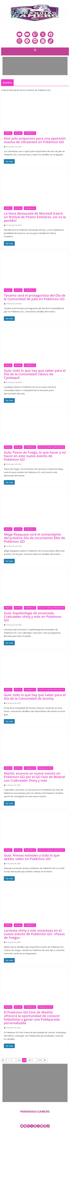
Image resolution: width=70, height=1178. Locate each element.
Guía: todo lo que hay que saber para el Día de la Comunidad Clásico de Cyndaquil (35, 374)
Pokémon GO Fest (45, 768)
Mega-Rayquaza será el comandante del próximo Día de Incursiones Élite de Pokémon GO (34, 538)
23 (19, 1060)
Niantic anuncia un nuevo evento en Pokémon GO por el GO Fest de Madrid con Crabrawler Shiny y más (34, 777)
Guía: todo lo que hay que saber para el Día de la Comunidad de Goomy (35, 697)
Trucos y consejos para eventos (51, 447)
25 (30, 1060)
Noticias (18, 133)
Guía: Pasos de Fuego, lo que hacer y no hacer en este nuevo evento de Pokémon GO (35, 456)
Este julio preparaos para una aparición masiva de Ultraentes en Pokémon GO (35, 140)
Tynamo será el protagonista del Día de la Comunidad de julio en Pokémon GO (34, 297)
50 (40, 1060)
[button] (35, 50)
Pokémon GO (30, 133)
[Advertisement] (34, 66)
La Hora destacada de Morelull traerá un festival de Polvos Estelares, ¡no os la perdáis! (35, 217)
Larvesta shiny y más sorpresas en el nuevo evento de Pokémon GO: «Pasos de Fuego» (34, 934)
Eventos (8, 133)
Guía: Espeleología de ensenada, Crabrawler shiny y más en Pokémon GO (32, 616)
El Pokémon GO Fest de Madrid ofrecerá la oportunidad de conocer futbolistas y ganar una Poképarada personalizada (32, 1017)
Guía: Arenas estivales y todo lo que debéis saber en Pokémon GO (32, 857)
